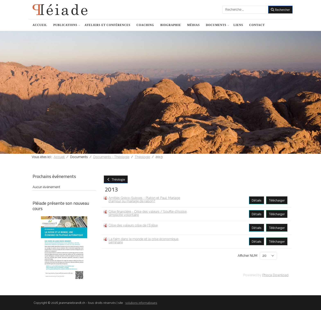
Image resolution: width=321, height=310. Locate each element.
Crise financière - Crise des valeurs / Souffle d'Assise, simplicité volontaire (148, 213)
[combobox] (245, 10)
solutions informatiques (141, 302)
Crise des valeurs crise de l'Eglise (133, 225)
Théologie (115, 179)
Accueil (40, 25)
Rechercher (280, 9)
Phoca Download (275, 275)
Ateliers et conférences (107, 25)
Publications (65, 25)
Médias (193, 25)
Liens (238, 25)
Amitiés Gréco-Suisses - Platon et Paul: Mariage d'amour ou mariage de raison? (144, 199)
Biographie (170, 25)
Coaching (145, 25)
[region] (160, 92)
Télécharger (277, 200)
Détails (256, 200)
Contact (257, 25)
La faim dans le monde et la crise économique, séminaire (144, 240)
